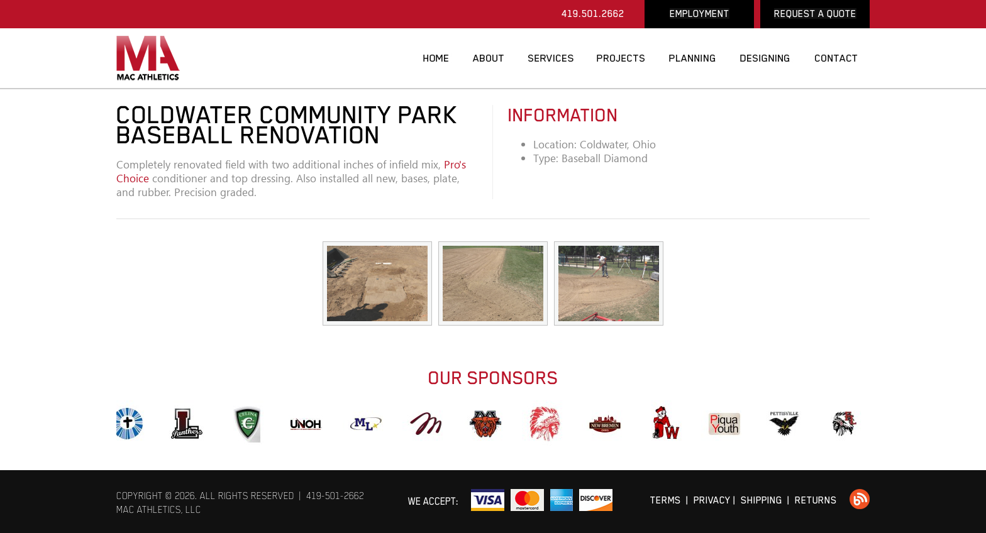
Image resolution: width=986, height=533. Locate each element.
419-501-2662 (335, 495)
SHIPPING (761, 500)
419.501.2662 (593, 13)
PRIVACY (712, 500)
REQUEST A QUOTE (815, 13)
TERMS (665, 500)
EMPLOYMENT (699, 13)
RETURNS (816, 500)
